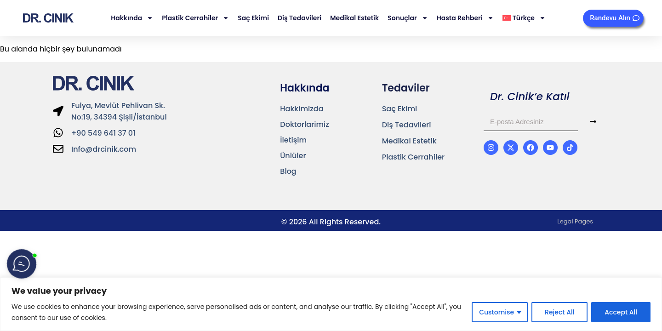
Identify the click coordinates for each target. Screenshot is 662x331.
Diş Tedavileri (299, 18)
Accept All (621, 312)
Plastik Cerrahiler (195, 18)
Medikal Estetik (354, 18)
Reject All (559, 312)
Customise (496, 312)
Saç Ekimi (253, 18)
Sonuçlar (408, 18)
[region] (331, 304)
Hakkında (132, 18)
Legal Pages (575, 221)
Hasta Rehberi (465, 18)
